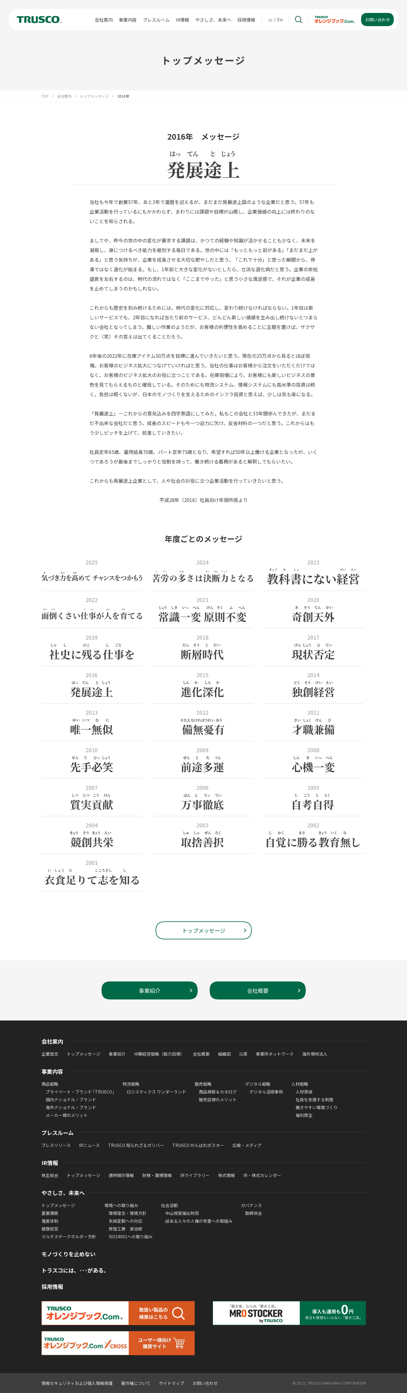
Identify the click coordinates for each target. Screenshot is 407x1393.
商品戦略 (49, 1084)
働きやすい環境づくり (317, 1107)
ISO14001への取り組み (131, 1236)
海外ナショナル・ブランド (71, 1107)
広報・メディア (247, 1145)
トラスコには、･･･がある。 (75, 1270)
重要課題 (49, 1213)
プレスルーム (156, 20)
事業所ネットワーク (275, 1054)
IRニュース (89, 1145)
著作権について (135, 1383)
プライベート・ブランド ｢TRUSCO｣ (80, 1092)
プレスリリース (56, 1145)
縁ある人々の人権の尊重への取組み (198, 1221)
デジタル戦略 (257, 1084)
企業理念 (49, 1054)
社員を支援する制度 (314, 1099)
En (280, 20)
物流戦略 (131, 1084)
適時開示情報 (121, 1175)
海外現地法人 (314, 1054)
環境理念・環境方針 (128, 1213)
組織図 (224, 1054)
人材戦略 (299, 1084)
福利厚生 (304, 1115)
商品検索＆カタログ (218, 1092)
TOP (45, 96)
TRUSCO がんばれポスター (198, 1145)
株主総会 (49, 1175)
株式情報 (226, 1175)
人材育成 (304, 1092)
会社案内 (104, 20)
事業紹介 (117, 1054)
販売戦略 (203, 1084)
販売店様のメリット (218, 1099)
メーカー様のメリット (67, 1115)
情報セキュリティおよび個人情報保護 (77, 1383)
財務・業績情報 (157, 1175)
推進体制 (49, 1221)
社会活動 (169, 1205)
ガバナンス (251, 1205)
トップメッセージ (94, 96)
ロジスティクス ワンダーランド (156, 1092)
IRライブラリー (195, 1175)
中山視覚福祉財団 (182, 1213)
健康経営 (49, 1229)
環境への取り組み (121, 1205)
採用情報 (246, 20)
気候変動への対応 (125, 1221)
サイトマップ (171, 1383)
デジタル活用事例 (266, 1092)
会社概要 (201, 1054)
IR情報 (182, 20)
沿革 (243, 1054)
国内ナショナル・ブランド (71, 1099)
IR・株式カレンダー (262, 1175)
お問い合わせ (205, 1383)
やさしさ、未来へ (213, 20)
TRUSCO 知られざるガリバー (136, 1145)
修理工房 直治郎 (125, 1229)
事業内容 (128, 20)
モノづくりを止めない (68, 1254)
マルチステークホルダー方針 (68, 1236)
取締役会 (253, 1213)
